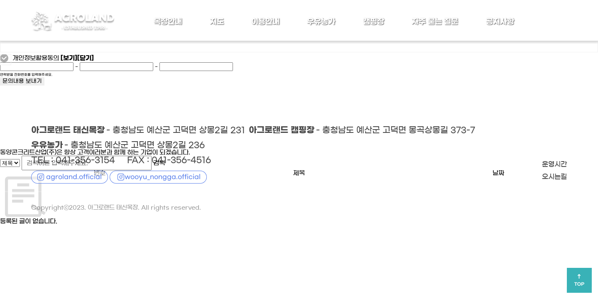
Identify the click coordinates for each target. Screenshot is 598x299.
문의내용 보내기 (22, 81)
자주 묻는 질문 (435, 21)
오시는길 (553, 177)
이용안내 (265, 21)
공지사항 (500, 21)
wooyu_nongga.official (163, 176)
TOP (579, 284)
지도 (217, 21)
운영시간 (553, 164)
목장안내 (168, 21)
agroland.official (74, 176)
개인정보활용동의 (35, 58)
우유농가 (321, 21)
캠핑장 (373, 21)
